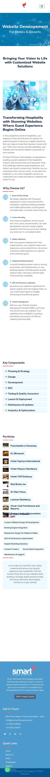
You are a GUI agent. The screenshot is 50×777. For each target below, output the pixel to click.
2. (11, 217)
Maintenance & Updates (19, 430)
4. (11, 261)
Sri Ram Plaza (18, 531)
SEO (9, 413)
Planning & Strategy (17, 396)
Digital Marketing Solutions (16, 565)
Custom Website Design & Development (21, 544)
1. (11, 195)
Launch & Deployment (18, 424)
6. (11, 302)
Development (14, 407)
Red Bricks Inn (18, 524)
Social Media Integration (33, 570)
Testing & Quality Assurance (22, 418)
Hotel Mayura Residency (23, 508)
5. (11, 283)
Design (10, 402)
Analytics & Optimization (20, 435)
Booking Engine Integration (16, 549)
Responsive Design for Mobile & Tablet (21, 554)
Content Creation (11, 570)
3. (11, 239)
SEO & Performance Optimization (18, 560)
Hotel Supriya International (25, 501)
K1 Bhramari (17, 493)
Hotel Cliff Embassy (21, 516)
